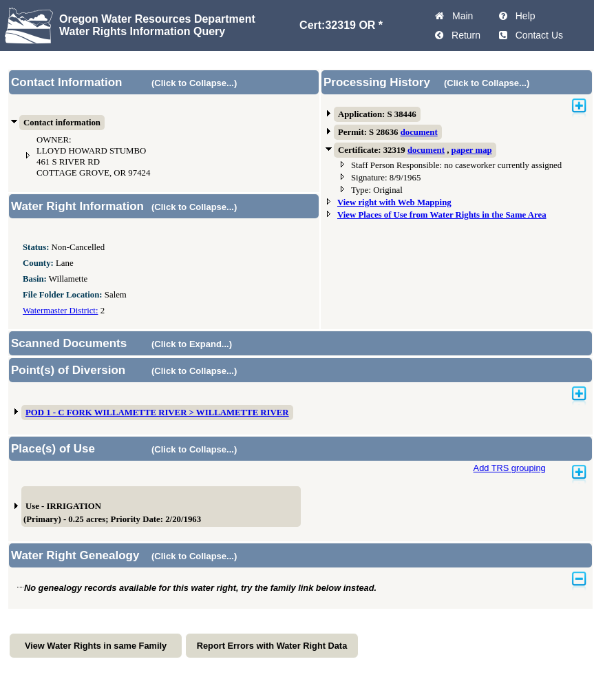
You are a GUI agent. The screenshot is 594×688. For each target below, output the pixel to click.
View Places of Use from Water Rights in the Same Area (442, 215)
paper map (472, 150)
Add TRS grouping (510, 468)
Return (463, 35)
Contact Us (536, 35)
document (419, 132)
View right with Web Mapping (394, 202)
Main (460, 15)
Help (522, 15)
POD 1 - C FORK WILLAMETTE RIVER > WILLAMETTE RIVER (157, 412)
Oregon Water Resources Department (157, 19)
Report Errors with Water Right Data (272, 645)
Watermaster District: (60, 310)
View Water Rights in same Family (96, 645)
